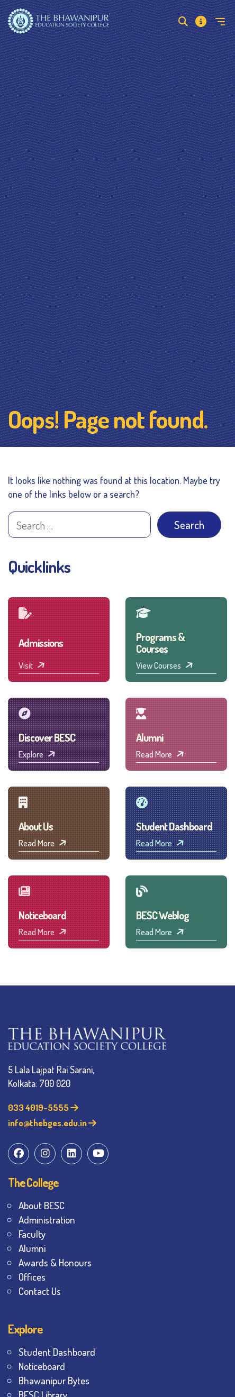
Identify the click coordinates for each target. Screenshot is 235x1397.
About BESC (42, 1205)
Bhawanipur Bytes (54, 1380)
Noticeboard (42, 1366)
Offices (32, 1277)
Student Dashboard (57, 1352)
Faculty (32, 1234)
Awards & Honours (55, 1262)
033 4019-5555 (43, 1107)
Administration (47, 1219)
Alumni (32, 1248)
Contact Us (40, 1291)
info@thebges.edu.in (52, 1122)
